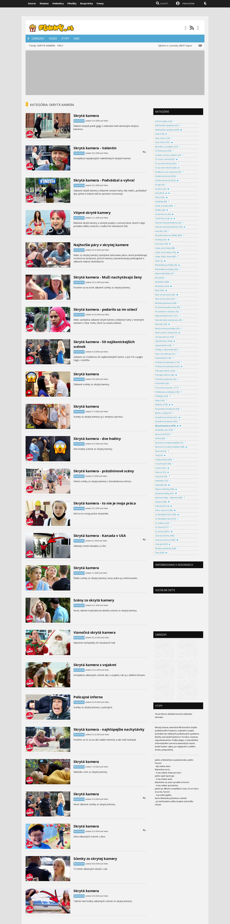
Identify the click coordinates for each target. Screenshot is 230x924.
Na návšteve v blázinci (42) (167, 311)
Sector (32, 3)
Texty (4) (159, 455)
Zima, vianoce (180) (164, 510)
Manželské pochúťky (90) (166, 265)
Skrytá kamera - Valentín (94, 147)
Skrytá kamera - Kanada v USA (99, 535)
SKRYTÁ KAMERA (46, 45)
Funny (100, 3)
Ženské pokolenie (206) (165, 548)
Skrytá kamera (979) (165, 425)
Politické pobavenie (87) (166, 379)
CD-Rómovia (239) (163, 150)
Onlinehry (58, 3)
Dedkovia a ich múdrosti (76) (168, 172)
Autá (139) (159, 134)
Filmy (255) (160, 197)
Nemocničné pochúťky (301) (167, 328)
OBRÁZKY (38, 38)
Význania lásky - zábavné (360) (168, 497)
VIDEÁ (53, 38)
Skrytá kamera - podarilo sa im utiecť (105, 309)
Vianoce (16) (160, 472)
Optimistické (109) (163, 345)
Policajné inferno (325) (165, 370)
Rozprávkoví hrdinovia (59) (167, 409)
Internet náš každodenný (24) (168, 222)
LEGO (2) (159, 261)
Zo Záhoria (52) (162, 523)
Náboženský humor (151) (166, 315)
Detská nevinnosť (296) (165, 176)
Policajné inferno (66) (164, 375)
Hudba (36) (160, 210)
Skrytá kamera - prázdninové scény (103, 470)
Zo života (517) (162, 527)
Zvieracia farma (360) (164, 535)
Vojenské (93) (161, 485)
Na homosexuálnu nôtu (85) (167, 307)
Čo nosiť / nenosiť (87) (165, 159)
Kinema (44, 3)
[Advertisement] (115, 72)
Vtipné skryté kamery (92, 212)
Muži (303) (159, 290)
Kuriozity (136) (161, 243)
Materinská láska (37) (164, 273)
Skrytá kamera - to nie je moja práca (104, 503)
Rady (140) (160, 400)
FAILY (60, 45)
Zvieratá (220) (161, 544)
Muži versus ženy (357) (165, 298)
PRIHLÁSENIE (188, 3)
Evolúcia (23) (160, 189)
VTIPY (65, 38)
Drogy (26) (160, 184)
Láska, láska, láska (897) (165, 256)
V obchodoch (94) (163, 463)
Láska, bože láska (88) (165, 248)
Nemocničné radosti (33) (166, 332)
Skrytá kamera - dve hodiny (97, 438)
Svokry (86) (160, 438)
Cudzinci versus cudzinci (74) (168, 155)
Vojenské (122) (161, 480)
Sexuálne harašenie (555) (166, 421)
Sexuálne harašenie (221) (166, 417)
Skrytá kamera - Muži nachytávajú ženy (107, 277)
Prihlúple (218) (161, 396)
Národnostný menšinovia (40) (168, 320)
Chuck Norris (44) (163, 214)
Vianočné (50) (161, 476)
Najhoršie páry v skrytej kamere (101, 244)
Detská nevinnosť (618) (165, 180)
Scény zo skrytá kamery (93, 600)
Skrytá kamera (86, 115)
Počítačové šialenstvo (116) (167, 362)
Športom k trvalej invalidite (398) (169, 446)
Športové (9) (160, 451)
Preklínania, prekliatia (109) (167, 392)
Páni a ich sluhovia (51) (165, 354)
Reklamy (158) (161, 404)
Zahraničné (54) (162, 506)
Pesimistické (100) (163, 358)
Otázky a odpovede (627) (166, 349)
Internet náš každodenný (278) (168, 227)
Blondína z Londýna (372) (166, 146)
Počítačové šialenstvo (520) (167, 366)
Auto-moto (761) (162, 142)
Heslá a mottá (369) (164, 205)
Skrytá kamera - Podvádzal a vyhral (103, 180)
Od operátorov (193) (164, 337)
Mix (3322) (159, 277)
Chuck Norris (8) (162, 218)
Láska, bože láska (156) (165, 252)
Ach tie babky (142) (163, 121)
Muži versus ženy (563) (165, 294)
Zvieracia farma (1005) (165, 540)
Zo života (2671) (162, 531)
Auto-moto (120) (162, 138)
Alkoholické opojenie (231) (167, 125)
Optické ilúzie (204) (163, 341)
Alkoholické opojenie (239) (167, 129)
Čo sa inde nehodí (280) (165, 167)
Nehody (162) (161, 324)
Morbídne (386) (162, 282)
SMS (76, 38)
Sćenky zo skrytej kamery (95, 858)
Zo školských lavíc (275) (165, 518)
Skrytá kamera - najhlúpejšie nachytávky (108, 729)
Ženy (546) (159, 552)
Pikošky (72, 3)
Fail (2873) (159, 193)
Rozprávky (86, 3)
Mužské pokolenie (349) (165, 303)
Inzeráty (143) (161, 231)
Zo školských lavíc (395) (165, 514)
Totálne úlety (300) (163, 459)
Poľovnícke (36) (162, 383)
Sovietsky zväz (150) (164, 430)
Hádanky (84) (161, 201)
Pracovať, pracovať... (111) (167, 387)
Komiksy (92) (160, 239)
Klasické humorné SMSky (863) (168, 235)
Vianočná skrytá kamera (94, 632)
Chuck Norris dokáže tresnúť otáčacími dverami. (173, 715)
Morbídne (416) (162, 286)
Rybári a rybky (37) (163, 413)
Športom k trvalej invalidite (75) (169, 442)
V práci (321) (160, 468)
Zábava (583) (161, 502)
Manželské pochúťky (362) (166, 269)
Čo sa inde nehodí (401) (165, 163)
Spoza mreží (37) (162, 434)
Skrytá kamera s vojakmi (94, 664)
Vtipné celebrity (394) (164, 489)
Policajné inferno (88, 696)
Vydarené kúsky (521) (164, 493)
